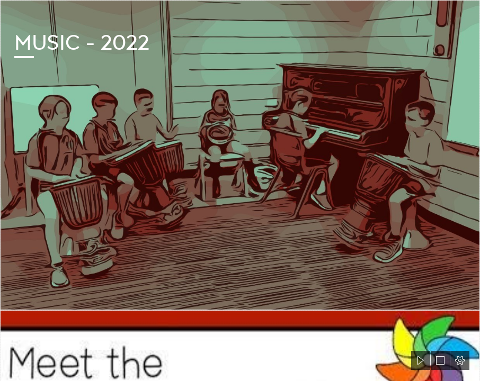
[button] (420, 360)
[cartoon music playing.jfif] (240, 155)
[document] (240, 190)
